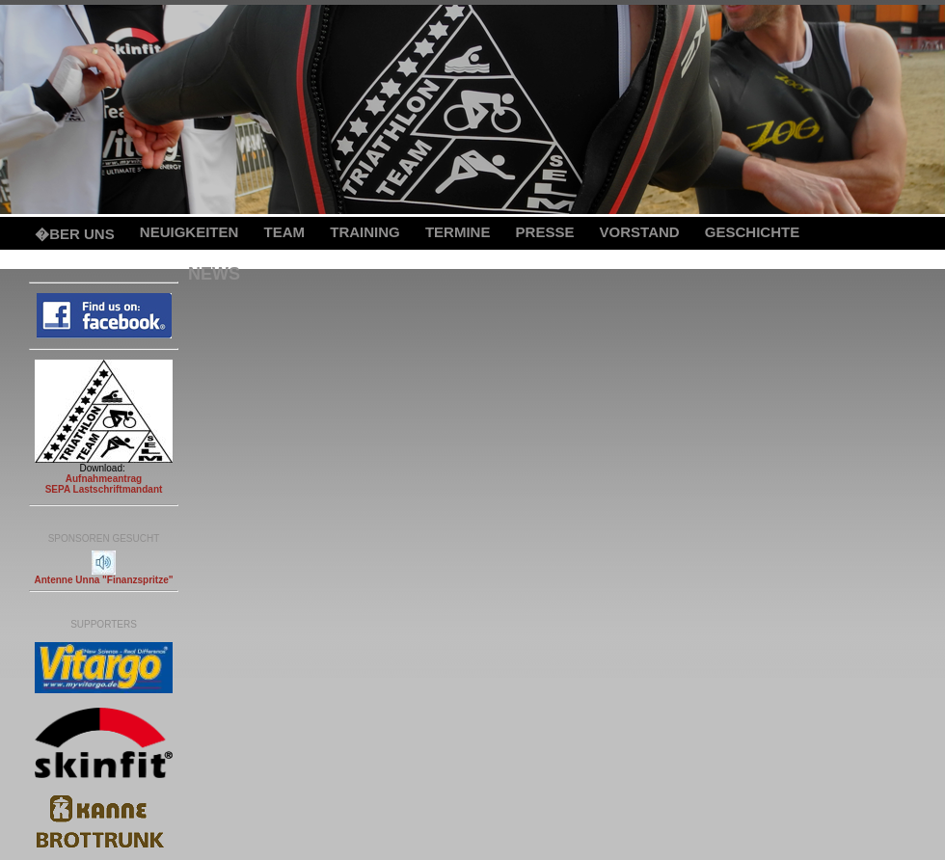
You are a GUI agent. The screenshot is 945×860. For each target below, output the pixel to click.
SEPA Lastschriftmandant (104, 489)
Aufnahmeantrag (104, 478)
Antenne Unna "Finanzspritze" (104, 580)
